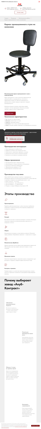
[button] (20, 12)
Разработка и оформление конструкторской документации (24, 379)
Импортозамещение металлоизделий (31, 379)
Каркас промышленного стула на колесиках (15, 20)
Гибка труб (23, 392)
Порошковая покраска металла (24, 397)
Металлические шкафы (17, 412)
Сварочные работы (23, 394)
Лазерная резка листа (24, 388)
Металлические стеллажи (17, 402)
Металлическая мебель (24, 18)
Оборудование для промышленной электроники (17, 408)
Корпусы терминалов (30, 388)
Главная (6, 18)
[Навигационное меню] (39, 1)
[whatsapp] (5, 393)
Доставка (16, 384)
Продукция (13, 18)
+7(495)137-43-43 (13, 7)
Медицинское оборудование (30, 384)
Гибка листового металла (24, 390)
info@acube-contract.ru (14, 9)
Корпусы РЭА (30, 385)
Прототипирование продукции (25, 383)
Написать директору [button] (16, 387)
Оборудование (17, 383)
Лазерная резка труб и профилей (24, 385)
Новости (16, 381)
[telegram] (2, 393)
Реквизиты (16, 378)
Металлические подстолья (17, 414)
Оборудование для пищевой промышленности (18, 405)
